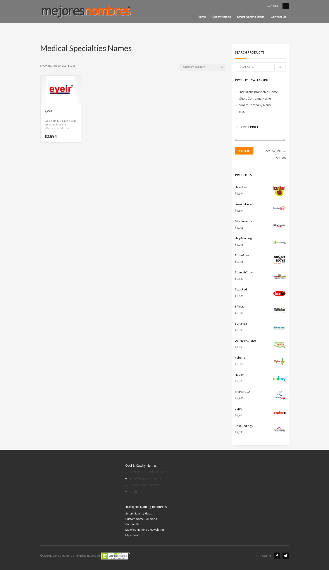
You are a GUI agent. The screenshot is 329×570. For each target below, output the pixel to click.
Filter (244, 151)
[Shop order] (203, 67)
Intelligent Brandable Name (258, 92)
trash (242, 111)
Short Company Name (255, 98)
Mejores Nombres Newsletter (144, 530)
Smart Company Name (255, 105)
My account (132, 535)
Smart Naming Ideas (138, 513)
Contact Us (132, 524)
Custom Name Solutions (141, 519)
